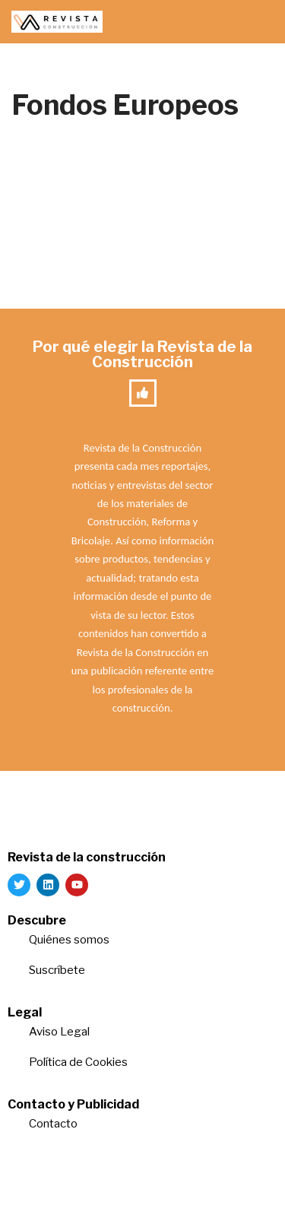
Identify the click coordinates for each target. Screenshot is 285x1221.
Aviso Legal (59, 1032)
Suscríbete (58, 970)
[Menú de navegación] (256, 22)
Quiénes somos (69, 940)
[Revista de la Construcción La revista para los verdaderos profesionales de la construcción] (57, 22)
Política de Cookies (78, 1062)
